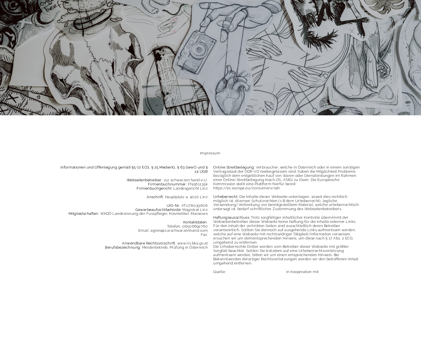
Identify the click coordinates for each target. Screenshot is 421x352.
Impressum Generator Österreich (256, 272)
